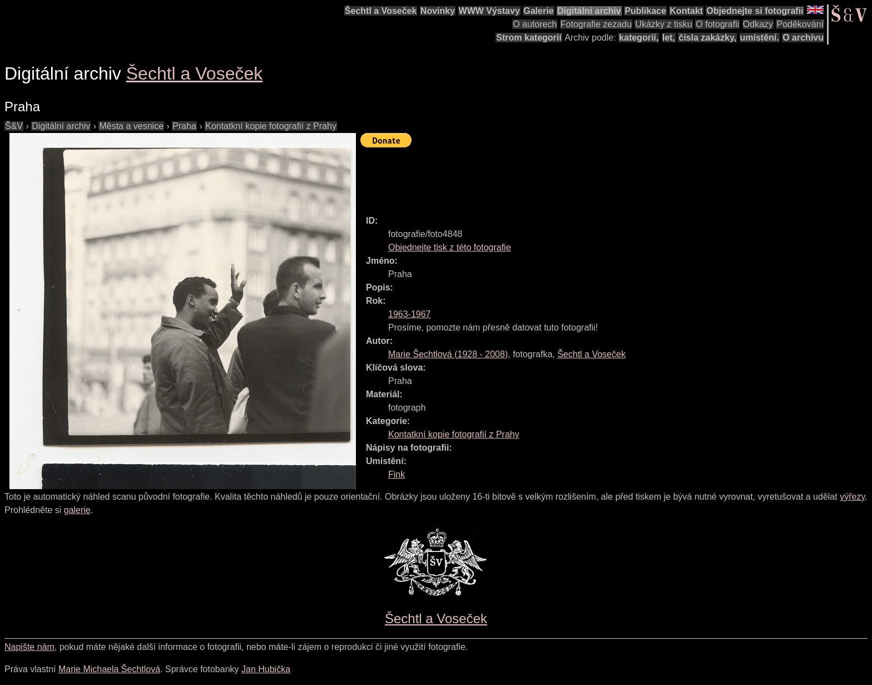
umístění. (759, 37)
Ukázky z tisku (663, 24)
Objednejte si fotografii (754, 11)
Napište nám (29, 647)
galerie (77, 510)
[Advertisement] (562, 176)
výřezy (852, 496)
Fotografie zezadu (596, 24)
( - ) (448, 354)
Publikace (645, 11)
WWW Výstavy (489, 11)
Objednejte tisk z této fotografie (449, 247)
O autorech (535, 24)
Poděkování (800, 24)
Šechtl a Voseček (381, 11)
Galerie (538, 11)
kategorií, (638, 37)
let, (668, 37)
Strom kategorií (528, 37)
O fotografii (717, 24)
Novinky (437, 11)
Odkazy (758, 24)
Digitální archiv (589, 11)
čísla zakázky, (707, 37)
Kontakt (686, 11)
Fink (396, 474)
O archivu (803, 37)
